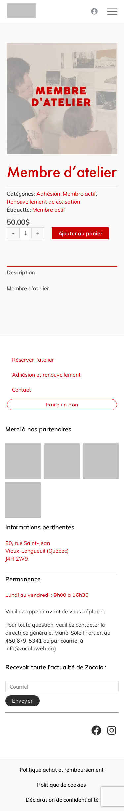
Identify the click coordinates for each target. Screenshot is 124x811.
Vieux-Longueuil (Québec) (37, 551)
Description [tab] (21, 272)
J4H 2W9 (16, 558)
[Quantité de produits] (25, 233)
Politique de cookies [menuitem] (61, 784)
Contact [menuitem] (21, 389)
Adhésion (48, 193)
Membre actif (79, 193)
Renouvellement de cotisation (43, 201)
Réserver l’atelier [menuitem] (33, 360)
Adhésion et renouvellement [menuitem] (46, 374)
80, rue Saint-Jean (27, 543)
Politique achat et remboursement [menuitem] (61, 769)
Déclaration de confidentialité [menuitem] (62, 799)
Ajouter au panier (80, 233)
